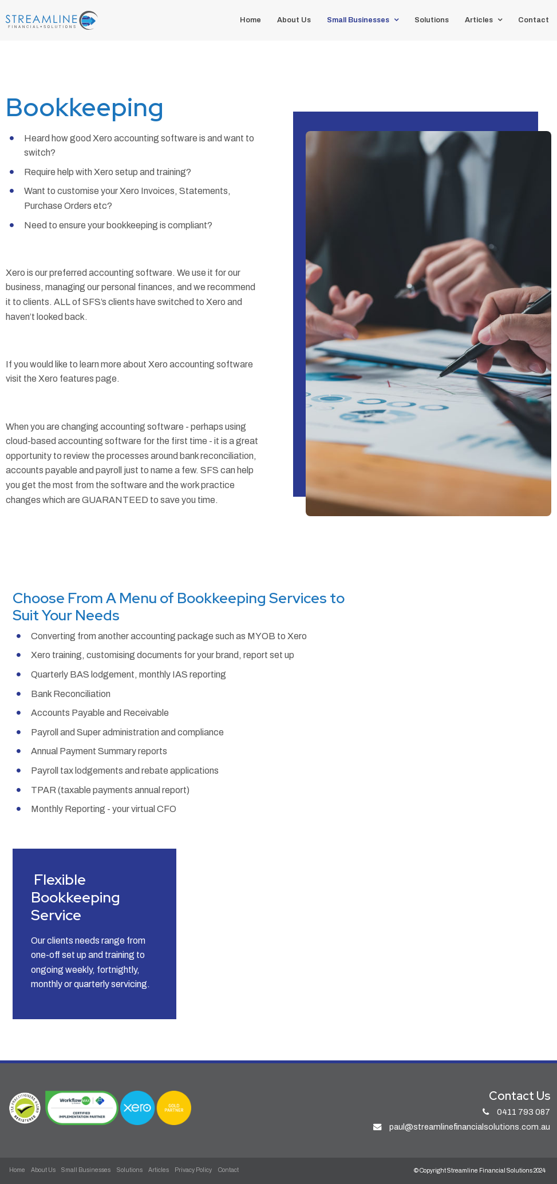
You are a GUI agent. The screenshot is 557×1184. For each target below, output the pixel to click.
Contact (533, 20)
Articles (479, 20)
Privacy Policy (193, 1170)
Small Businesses (358, 20)
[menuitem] (17, 1170)
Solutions (431, 20)
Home (250, 20)
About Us (294, 20)
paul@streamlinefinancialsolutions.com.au (469, 1126)
